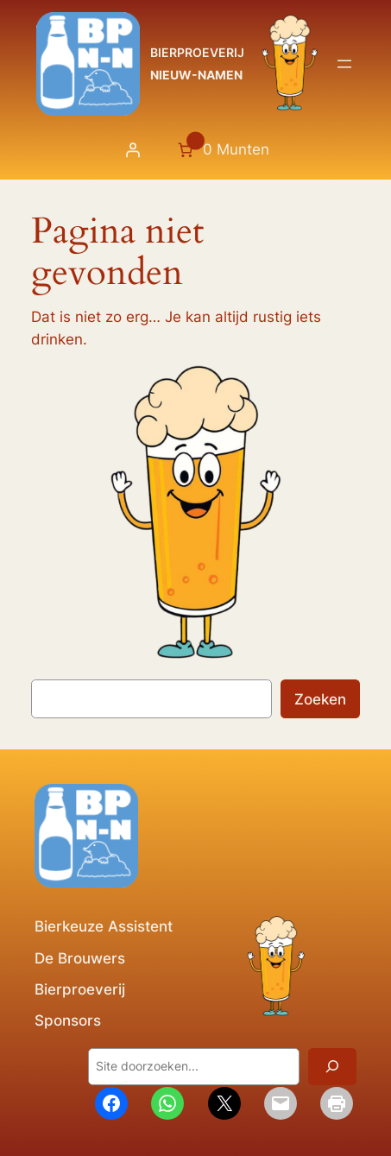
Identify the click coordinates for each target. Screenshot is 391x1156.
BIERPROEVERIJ (197, 52)
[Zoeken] (332, 1066)
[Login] (132, 150)
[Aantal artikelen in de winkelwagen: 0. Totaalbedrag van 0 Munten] (221, 150)
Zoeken (320, 699)
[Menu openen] (344, 64)
